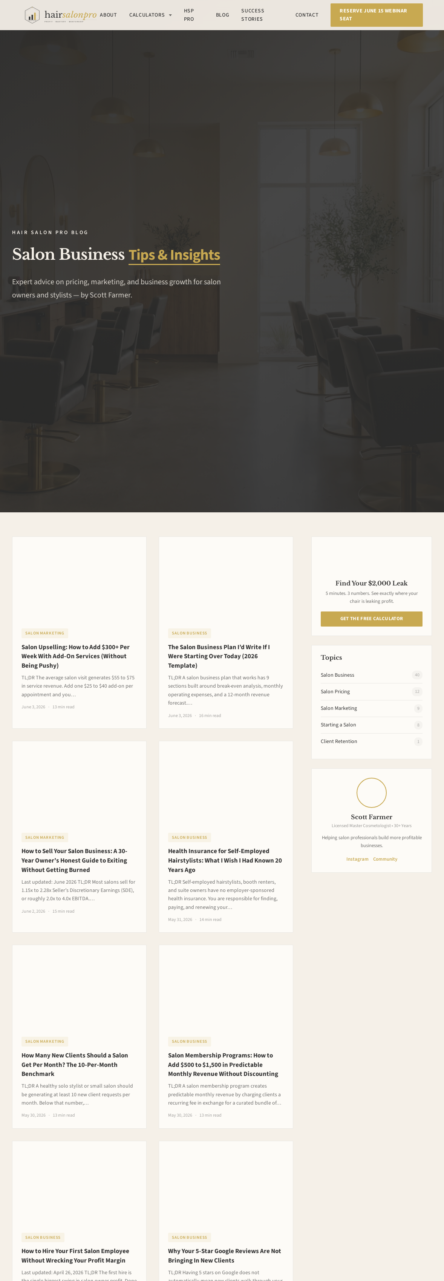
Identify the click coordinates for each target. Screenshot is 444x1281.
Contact (307, 15)
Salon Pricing (372, 691)
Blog (223, 15)
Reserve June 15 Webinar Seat (373, 15)
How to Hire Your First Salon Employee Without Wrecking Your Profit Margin (75, 1256)
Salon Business (189, 633)
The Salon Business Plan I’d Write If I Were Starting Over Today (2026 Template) (219, 657)
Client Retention (372, 741)
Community (385, 859)
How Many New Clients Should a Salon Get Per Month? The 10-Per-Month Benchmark (74, 1065)
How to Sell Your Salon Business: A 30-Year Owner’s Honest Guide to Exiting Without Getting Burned (74, 861)
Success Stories (252, 15)
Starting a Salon (372, 725)
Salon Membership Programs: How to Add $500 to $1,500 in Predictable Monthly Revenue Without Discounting (223, 1065)
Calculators (150, 15)
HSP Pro (189, 15)
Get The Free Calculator (371, 618)
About (108, 15)
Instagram (357, 859)
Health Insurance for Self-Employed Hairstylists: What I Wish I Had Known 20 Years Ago (225, 861)
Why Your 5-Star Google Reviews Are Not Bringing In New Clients (224, 1256)
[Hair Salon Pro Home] (60, 15)
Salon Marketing (44, 633)
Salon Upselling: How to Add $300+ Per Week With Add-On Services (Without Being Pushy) (75, 657)
